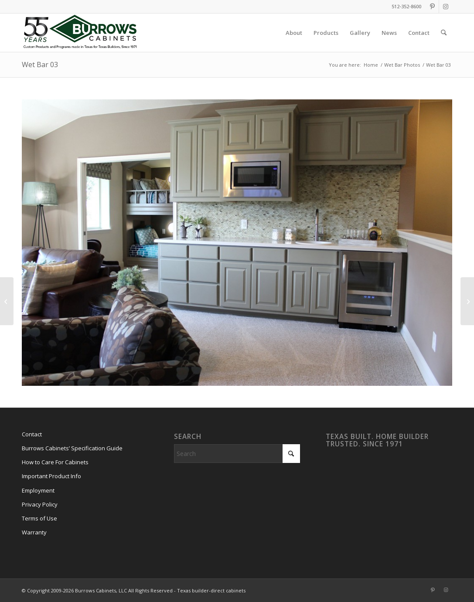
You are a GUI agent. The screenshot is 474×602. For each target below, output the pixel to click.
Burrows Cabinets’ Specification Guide (72, 448)
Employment (38, 490)
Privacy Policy (40, 504)
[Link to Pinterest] (432, 6)
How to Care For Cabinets (55, 462)
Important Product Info (51, 476)
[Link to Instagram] (445, 6)
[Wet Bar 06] (7, 301)
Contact (32, 434)
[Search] (443, 33)
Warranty (34, 532)
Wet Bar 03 (40, 64)
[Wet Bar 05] (467, 301)
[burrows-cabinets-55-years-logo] (80, 33)
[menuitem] (294, 33)
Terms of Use (39, 518)
